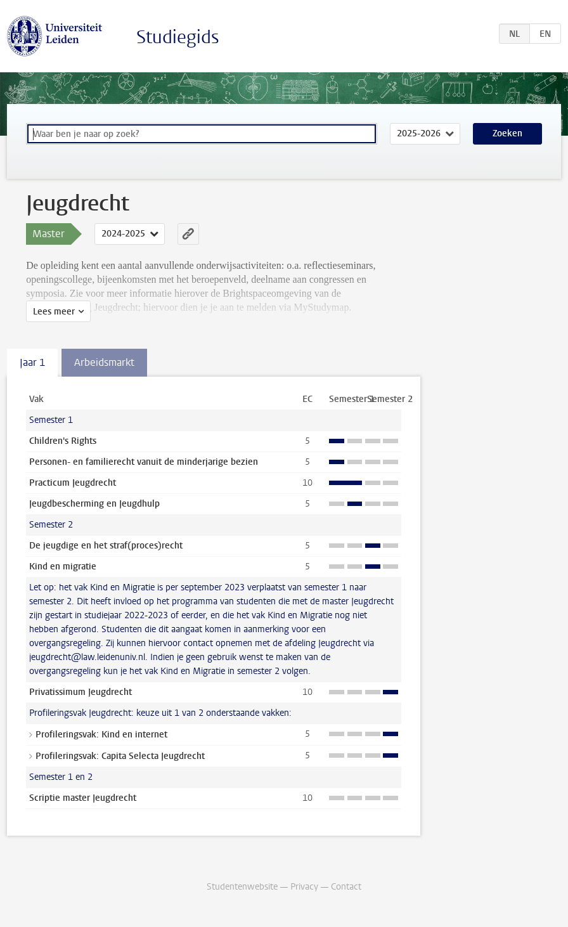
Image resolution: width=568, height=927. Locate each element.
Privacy (304, 887)
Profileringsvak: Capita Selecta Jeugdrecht (120, 756)
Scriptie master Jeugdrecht (82, 798)
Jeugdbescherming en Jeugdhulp (94, 504)
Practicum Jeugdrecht (72, 483)
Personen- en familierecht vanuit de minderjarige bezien (143, 462)
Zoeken (507, 133)
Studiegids (177, 37)
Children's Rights (62, 441)
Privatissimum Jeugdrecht (80, 692)
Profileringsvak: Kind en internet (101, 735)
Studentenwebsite (242, 887)
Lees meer (54, 312)
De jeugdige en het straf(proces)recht (106, 546)
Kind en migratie (62, 567)
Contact (346, 887)
